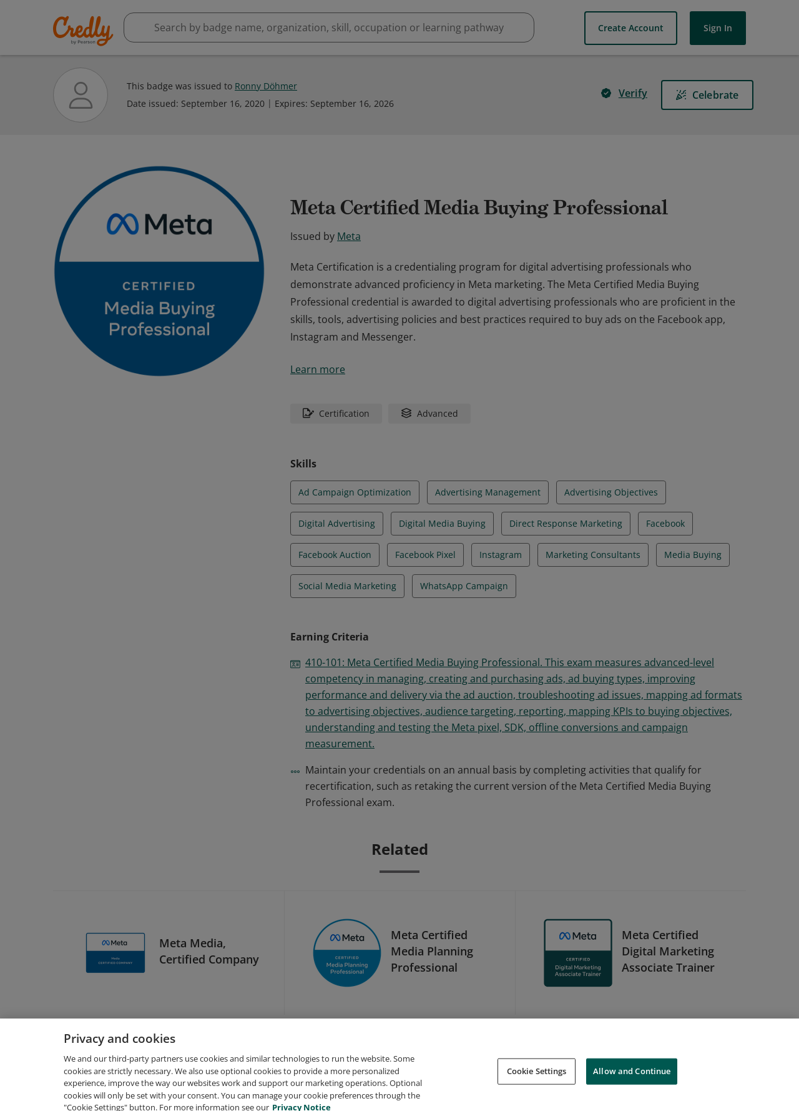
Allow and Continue (631, 1086)
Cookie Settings (537, 1086)
